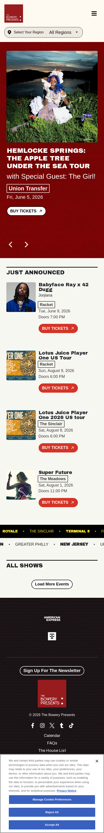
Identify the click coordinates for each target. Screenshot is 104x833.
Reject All (52, 812)
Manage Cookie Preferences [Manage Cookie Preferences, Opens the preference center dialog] (52, 799)
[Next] (26, 244)
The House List (52, 750)
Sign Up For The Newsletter (52, 670)
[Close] (97, 761)
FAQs (52, 743)
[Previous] (11, 244)
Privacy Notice (67, 790)
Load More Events (52, 584)
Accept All (52, 824)
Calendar (52, 735)
